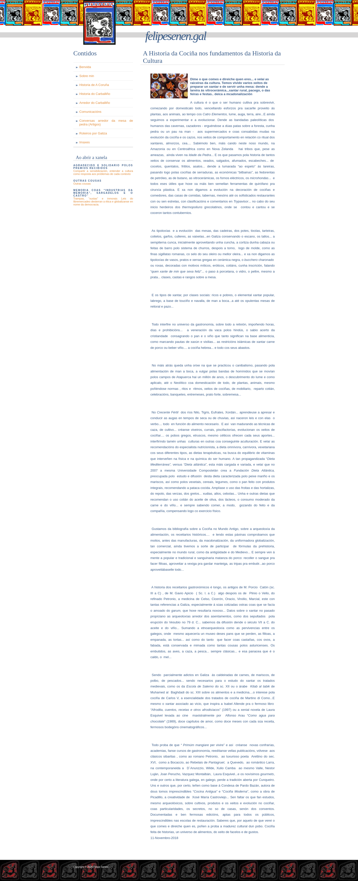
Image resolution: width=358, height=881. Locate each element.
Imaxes (84, 142)
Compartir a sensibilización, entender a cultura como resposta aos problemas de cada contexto (103, 172)
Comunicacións (90, 112)
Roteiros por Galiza (93, 133)
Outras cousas (82, 183)
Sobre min (86, 76)
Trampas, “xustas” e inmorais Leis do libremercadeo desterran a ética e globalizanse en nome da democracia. (103, 201)
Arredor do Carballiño (94, 103)
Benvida (85, 67)
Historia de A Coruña (94, 85)
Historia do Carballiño (94, 94)
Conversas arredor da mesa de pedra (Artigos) (106, 122)
